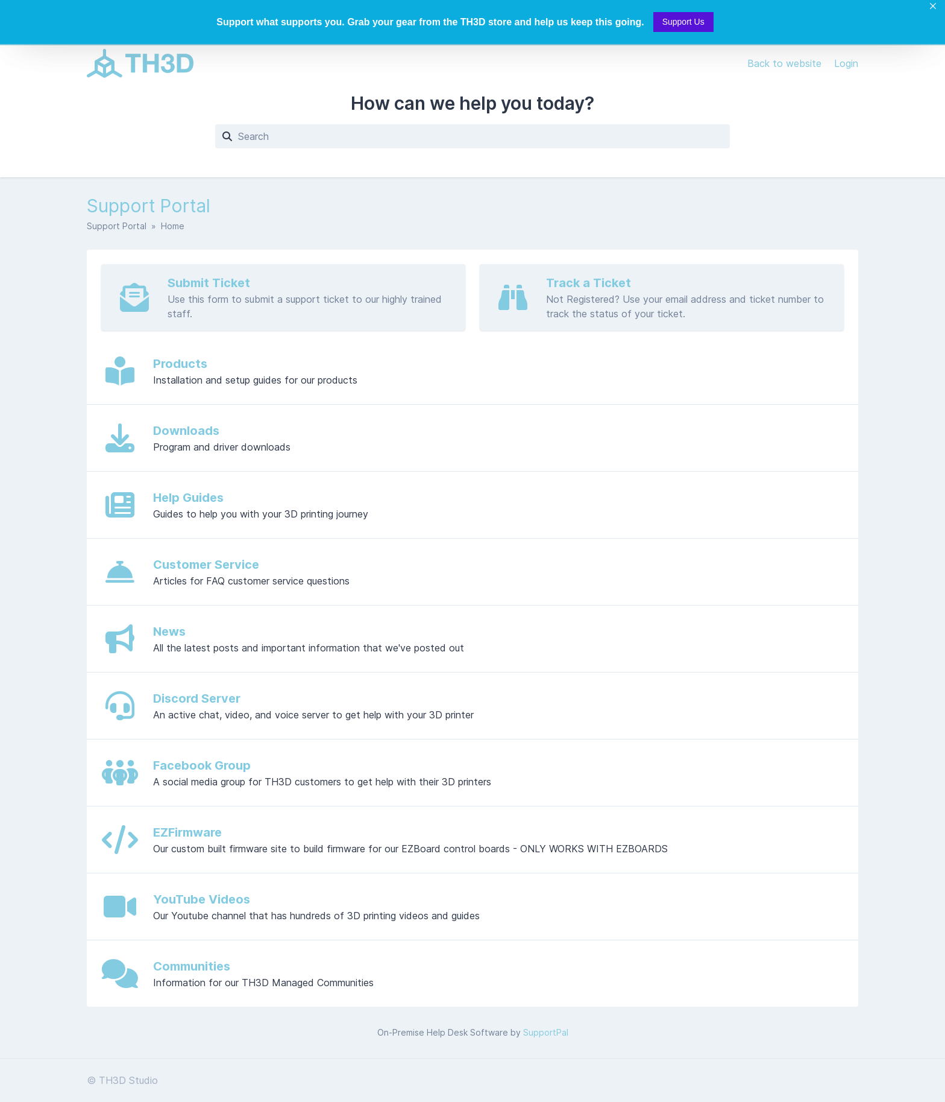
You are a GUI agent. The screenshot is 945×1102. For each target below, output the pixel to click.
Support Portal (116, 226)
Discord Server (196, 698)
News (169, 631)
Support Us (683, 22)
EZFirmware (187, 832)
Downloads (186, 430)
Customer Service (206, 564)
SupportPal (545, 1032)
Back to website (785, 63)
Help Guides (188, 497)
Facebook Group (202, 765)
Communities (191, 966)
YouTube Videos (201, 899)
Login (846, 63)
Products (180, 363)
